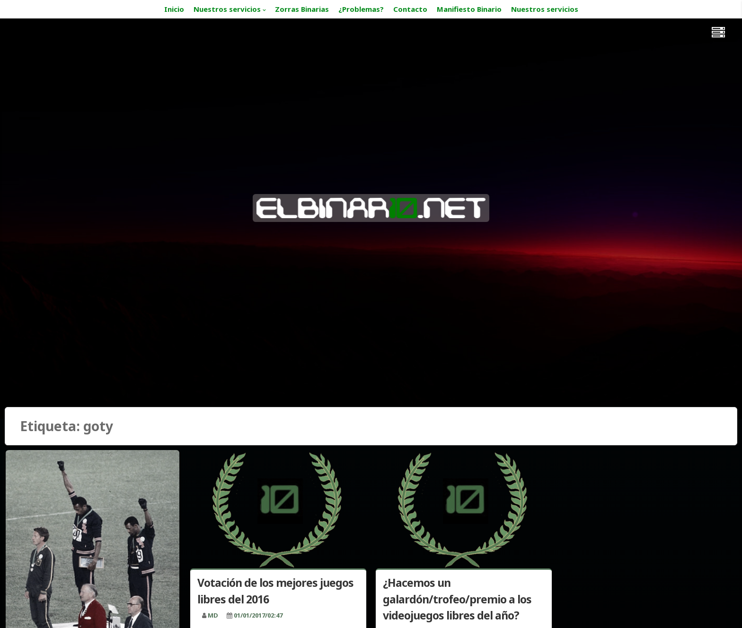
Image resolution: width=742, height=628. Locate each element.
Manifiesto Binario (469, 9)
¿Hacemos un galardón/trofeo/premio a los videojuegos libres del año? (457, 599)
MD (213, 615)
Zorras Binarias (302, 9)
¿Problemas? (361, 9)
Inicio (174, 9)
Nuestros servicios (227, 9)
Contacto (410, 9)
